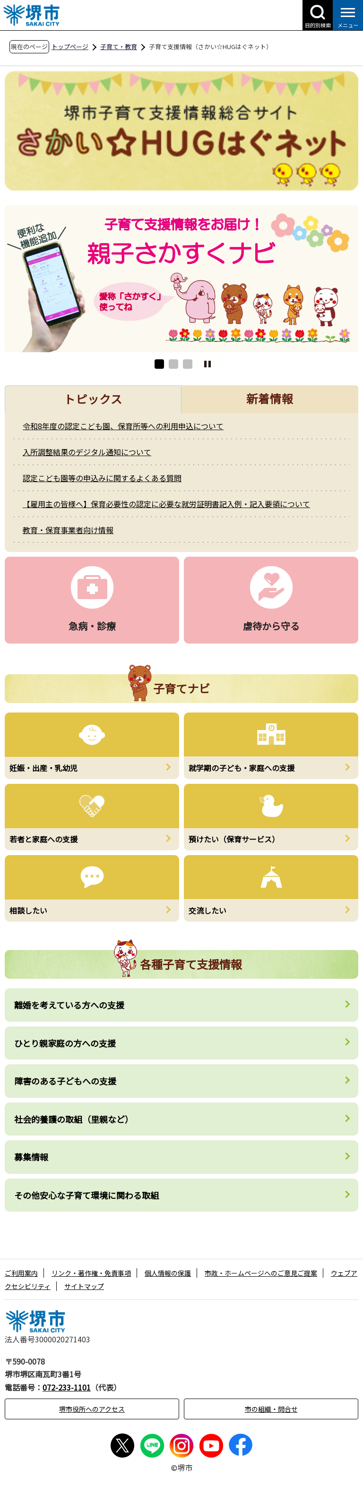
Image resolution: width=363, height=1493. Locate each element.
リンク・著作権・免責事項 (91, 1273)
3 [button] (187, 364)
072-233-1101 (67, 1387)
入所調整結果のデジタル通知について (87, 452)
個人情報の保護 (168, 1273)
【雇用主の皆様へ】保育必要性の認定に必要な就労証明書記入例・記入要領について (166, 503)
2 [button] (173, 364)
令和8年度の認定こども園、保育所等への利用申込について (123, 426)
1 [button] (159, 364)
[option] (181, 279)
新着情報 (270, 398)
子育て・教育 (118, 46)
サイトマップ (84, 1286)
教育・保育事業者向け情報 (68, 529)
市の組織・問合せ (271, 1409)
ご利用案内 (21, 1273)
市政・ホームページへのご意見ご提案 (261, 1273)
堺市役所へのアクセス (92, 1409)
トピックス (93, 398)
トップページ (70, 46)
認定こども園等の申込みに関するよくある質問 (102, 478)
